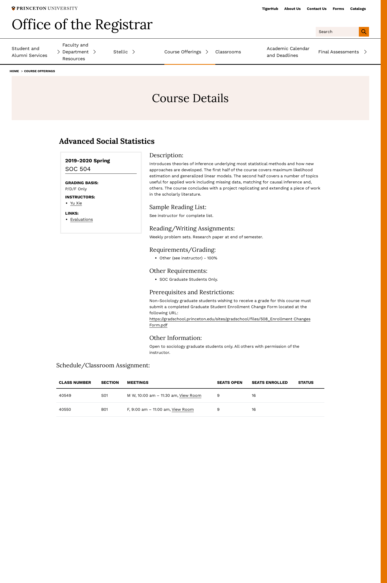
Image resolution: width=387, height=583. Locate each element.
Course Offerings (39, 71)
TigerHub (270, 9)
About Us (292, 9)
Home (14, 71)
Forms (338, 9)
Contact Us (317, 9)
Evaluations (81, 219)
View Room (190, 395)
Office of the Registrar (82, 24)
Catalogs (358, 9)
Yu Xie (76, 203)
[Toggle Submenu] (58, 51)
